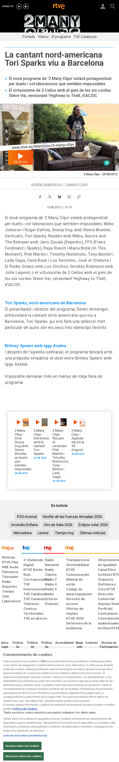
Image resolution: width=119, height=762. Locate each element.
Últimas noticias (93, 533)
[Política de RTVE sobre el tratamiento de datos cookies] (32, 647)
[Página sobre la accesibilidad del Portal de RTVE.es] (64, 643)
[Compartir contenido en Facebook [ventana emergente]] (40, 196)
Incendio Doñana (24, 525)
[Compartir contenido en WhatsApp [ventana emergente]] (69, 196)
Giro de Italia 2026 (58, 525)
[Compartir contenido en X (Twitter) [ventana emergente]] (50, 196)
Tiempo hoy (64, 533)
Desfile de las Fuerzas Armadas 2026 (72, 516)
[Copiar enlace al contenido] (79, 196)
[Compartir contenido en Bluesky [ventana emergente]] (59, 196)
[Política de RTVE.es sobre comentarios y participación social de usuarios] (109, 645)
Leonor (43, 533)
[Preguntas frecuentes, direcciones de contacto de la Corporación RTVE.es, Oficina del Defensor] (91, 643)
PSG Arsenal (27, 516)
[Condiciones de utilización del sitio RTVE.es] (4, 645)
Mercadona (23, 533)
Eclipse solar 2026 (93, 525)
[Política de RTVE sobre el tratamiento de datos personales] (18, 647)
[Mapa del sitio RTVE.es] (79, 645)
